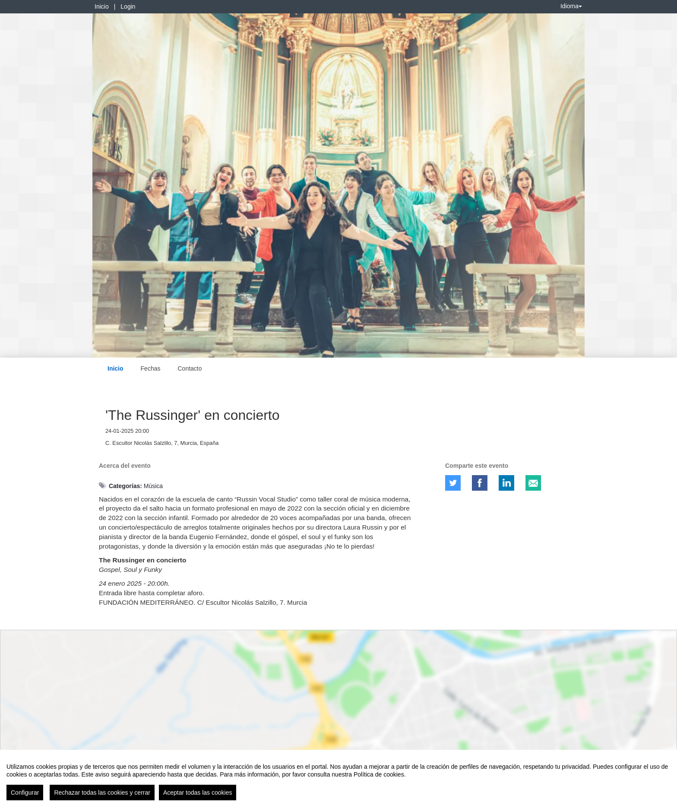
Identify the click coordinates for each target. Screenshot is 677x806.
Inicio (102, 6)
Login (127, 6)
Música (153, 485)
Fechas (151, 368)
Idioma (571, 6)
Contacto (189, 368)
